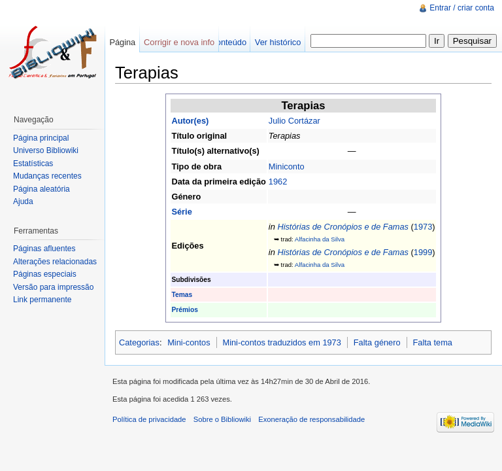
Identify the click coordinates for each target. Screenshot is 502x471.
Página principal (41, 138)
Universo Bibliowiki (45, 150)
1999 (423, 252)
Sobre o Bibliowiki (222, 419)
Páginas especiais (44, 274)
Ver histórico (278, 42)
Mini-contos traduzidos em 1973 (281, 342)
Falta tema (432, 342)
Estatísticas (33, 163)
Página (122, 42)
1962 (278, 181)
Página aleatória (41, 189)
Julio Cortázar (294, 121)
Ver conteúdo (221, 42)
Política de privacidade (149, 419)
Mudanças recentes (47, 176)
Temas (181, 294)
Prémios (184, 309)
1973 (423, 227)
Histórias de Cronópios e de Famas (343, 227)
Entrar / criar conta (461, 7)
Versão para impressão (53, 287)
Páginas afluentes (44, 248)
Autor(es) (190, 121)
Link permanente (42, 299)
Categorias (139, 342)
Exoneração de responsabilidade (311, 419)
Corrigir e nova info (179, 42)
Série (181, 212)
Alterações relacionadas (55, 261)
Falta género (377, 342)
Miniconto (287, 166)
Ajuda (23, 201)
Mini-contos (188, 342)
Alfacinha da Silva (319, 239)
